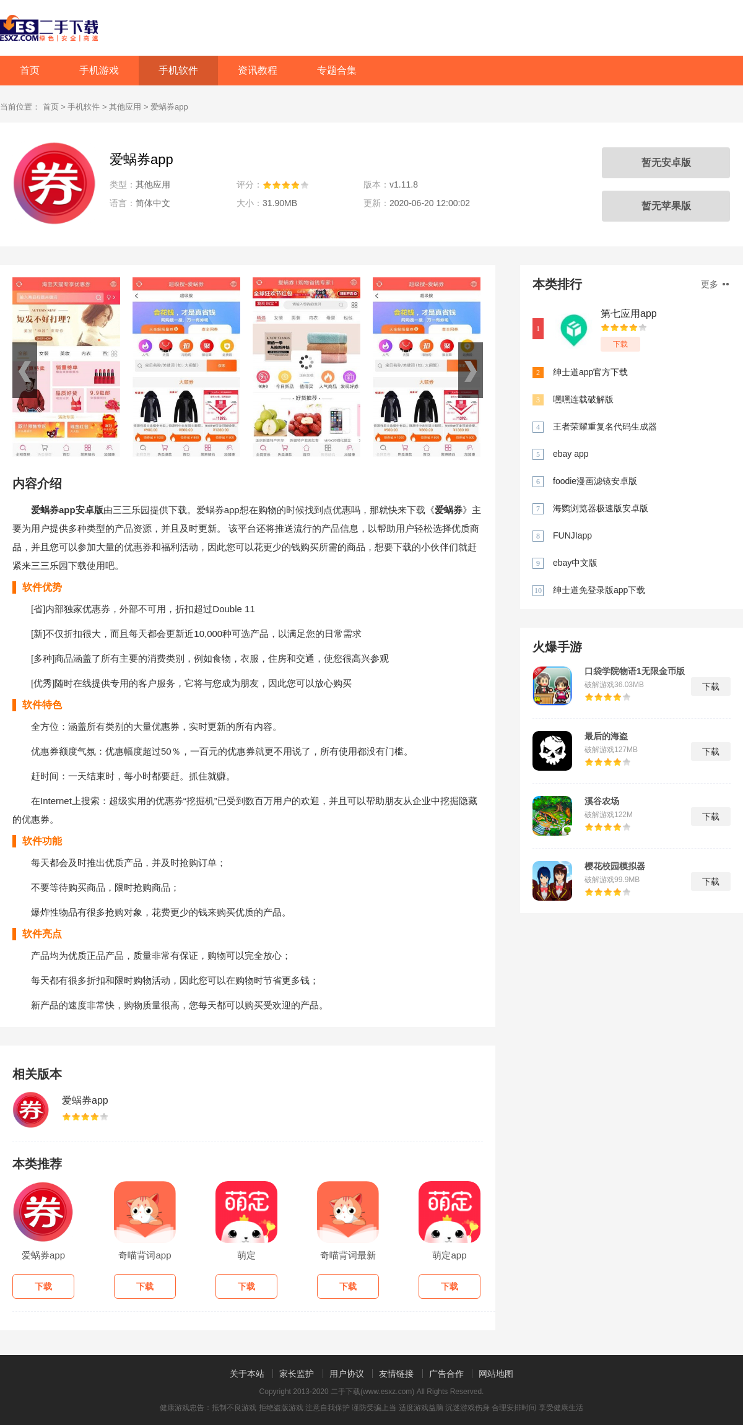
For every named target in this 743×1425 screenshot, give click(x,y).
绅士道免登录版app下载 (599, 590)
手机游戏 (99, 70)
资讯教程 (257, 70)
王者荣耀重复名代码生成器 (605, 426)
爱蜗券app (85, 1100)
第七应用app (629, 313)
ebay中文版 (575, 563)
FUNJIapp (572, 535)
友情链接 (396, 1373)
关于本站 (247, 1373)
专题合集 (337, 70)
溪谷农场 (601, 801)
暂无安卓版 (666, 162)
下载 (620, 344)
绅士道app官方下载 (590, 372)
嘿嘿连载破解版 (583, 399)
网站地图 (496, 1373)
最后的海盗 (606, 736)
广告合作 (446, 1373)
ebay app (571, 454)
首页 (30, 70)
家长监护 (296, 1373)
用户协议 (346, 1373)
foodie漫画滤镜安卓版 (595, 481)
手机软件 (178, 70)
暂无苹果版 (666, 206)
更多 (715, 284)
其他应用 (125, 106)
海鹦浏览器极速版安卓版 (600, 508)
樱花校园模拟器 (614, 866)
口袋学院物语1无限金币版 (634, 671)
